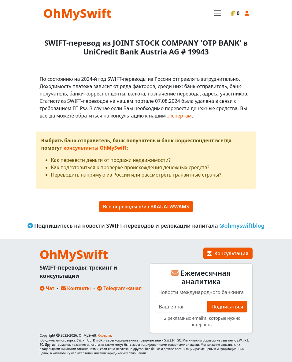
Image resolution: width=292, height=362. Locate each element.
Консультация (227, 253)
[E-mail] (181, 306)
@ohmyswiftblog (241, 225)
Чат (47, 288)
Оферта (104, 335)
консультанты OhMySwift (95, 147)
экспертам (179, 115)
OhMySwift (77, 13)
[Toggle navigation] (217, 13)
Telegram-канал (119, 288)
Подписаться (227, 306)
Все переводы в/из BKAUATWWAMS (146, 206)
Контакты (76, 288)
